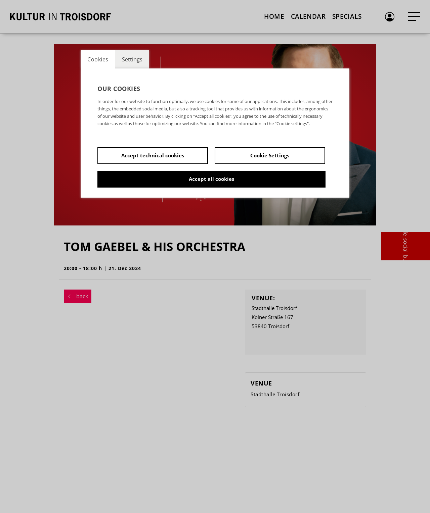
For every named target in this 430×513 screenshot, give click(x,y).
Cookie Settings (269, 155)
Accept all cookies (211, 178)
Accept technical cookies (152, 155)
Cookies (98, 59)
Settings (132, 59)
